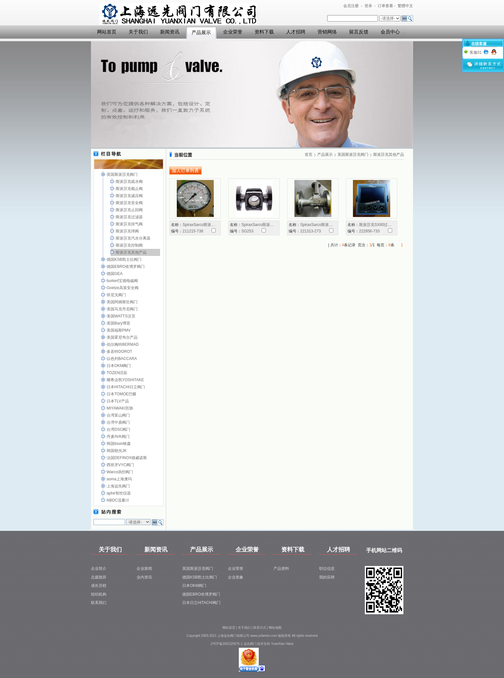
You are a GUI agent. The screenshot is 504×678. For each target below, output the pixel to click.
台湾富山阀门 (119, 415)
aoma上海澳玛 (120, 479)
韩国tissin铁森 (119, 443)
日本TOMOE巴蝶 (122, 394)
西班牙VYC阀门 (121, 465)
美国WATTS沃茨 (121, 316)
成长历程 (98, 585)
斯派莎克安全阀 (130, 203)
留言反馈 (358, 31)
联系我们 (98, 602)
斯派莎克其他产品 (132, 252)
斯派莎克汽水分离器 (133, 238)
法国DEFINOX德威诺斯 (127, 458)
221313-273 (310, 231)
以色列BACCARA (122, 358)
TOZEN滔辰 (118, 373)
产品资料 (281, 568)
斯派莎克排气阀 (130, 224)
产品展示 (201, 32)
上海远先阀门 (119, 486)
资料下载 (264, 31)
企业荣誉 (232, 31)
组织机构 (98, 594)
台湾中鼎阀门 (119, 422)
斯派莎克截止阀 (130, 188)
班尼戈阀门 (117, 295)
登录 (368, 6)
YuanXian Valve (282, 643)
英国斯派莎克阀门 (123, 174)
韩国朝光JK (117, 450)
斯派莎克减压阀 (130, 195)
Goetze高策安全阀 (123, 288)
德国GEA (115, 273)
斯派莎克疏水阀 (130, 181)
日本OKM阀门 (119, 365)
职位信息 (327, 568)
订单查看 (385, 6)
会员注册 (351, 6)
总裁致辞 (98, 577)
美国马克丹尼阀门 (123, 309)
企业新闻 (144, 568)
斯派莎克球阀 (128, 231)
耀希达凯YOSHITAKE (126, 380)
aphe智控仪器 (119, 493)
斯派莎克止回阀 (130, 210)
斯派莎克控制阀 (130, 245)
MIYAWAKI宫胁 (120, 408)
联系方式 (259, 627)
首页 (308, 154)
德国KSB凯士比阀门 (124, 259)
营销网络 (327, 31)
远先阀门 (250, 643)
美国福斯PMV (119, 330)
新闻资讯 (169, 31)
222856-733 (369, 231)
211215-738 (193, 231)
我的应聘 (327, 577)
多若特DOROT (120, 351)
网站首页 (106, 31)
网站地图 (275, 627)
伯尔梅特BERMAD (123, 344)
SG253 (247, 231)
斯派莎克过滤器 (130, 217)
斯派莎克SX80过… (375, 224)
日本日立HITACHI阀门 (201, 602)
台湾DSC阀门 (119, 429)
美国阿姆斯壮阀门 (123, 302)
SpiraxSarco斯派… (199, 224)
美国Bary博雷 (119, 323)
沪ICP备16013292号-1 (227, 643)
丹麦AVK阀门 (118, 436)
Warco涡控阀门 (120, 472)
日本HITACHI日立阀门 (126, 387)
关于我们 (138, 31)
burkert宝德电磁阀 (123, 280)
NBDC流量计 (118, 500)
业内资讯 (144, 577)
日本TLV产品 (118, 401)
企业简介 (98, 568)
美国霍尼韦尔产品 (123, 337)
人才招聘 (295, 31)
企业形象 (235, 577)
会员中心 (390, 31)
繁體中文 (405, 6)
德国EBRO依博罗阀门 (126, 266)
